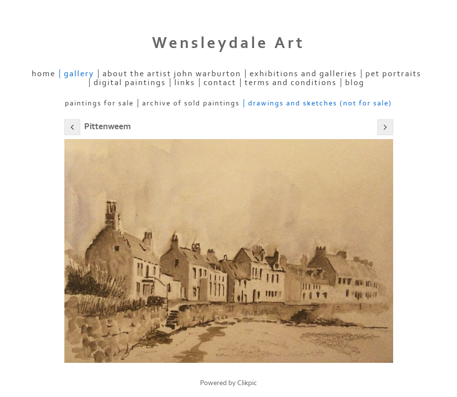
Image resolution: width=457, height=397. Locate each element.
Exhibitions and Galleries (303, 73)
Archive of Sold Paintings (191, 103)
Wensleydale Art (228, 43)
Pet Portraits (393, 73)
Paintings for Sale (99, 103)
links (184, 82)
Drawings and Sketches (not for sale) (320, 103)
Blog (354, 82)
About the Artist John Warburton (171, 73)
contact (219, 82)
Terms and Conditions (291, 82)
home (43, 73)
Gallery (79, 73)
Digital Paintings (130, 82)
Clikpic (247, 383)
